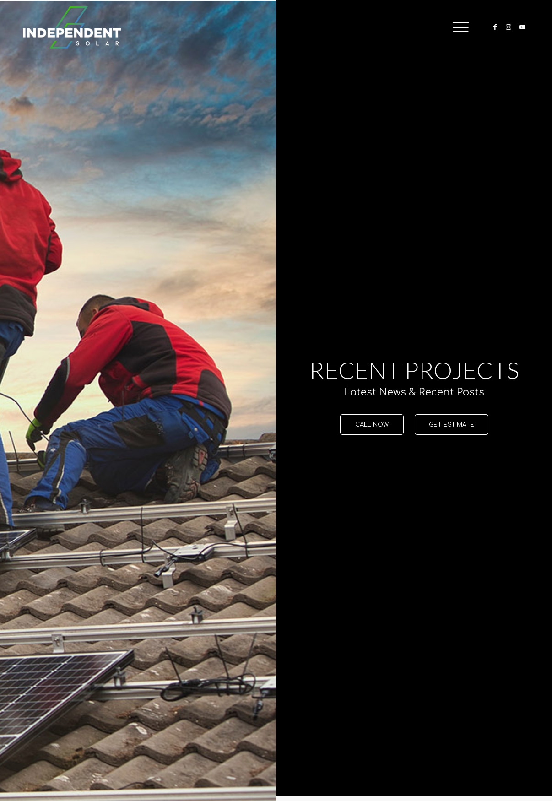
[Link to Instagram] (508, 27)
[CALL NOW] (372, 424)
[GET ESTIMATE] (451, 424)
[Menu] (458, 27)
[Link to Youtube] (522, 27)
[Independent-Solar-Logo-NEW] (72, 27)
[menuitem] (458, 27)
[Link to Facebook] (495, 27)
